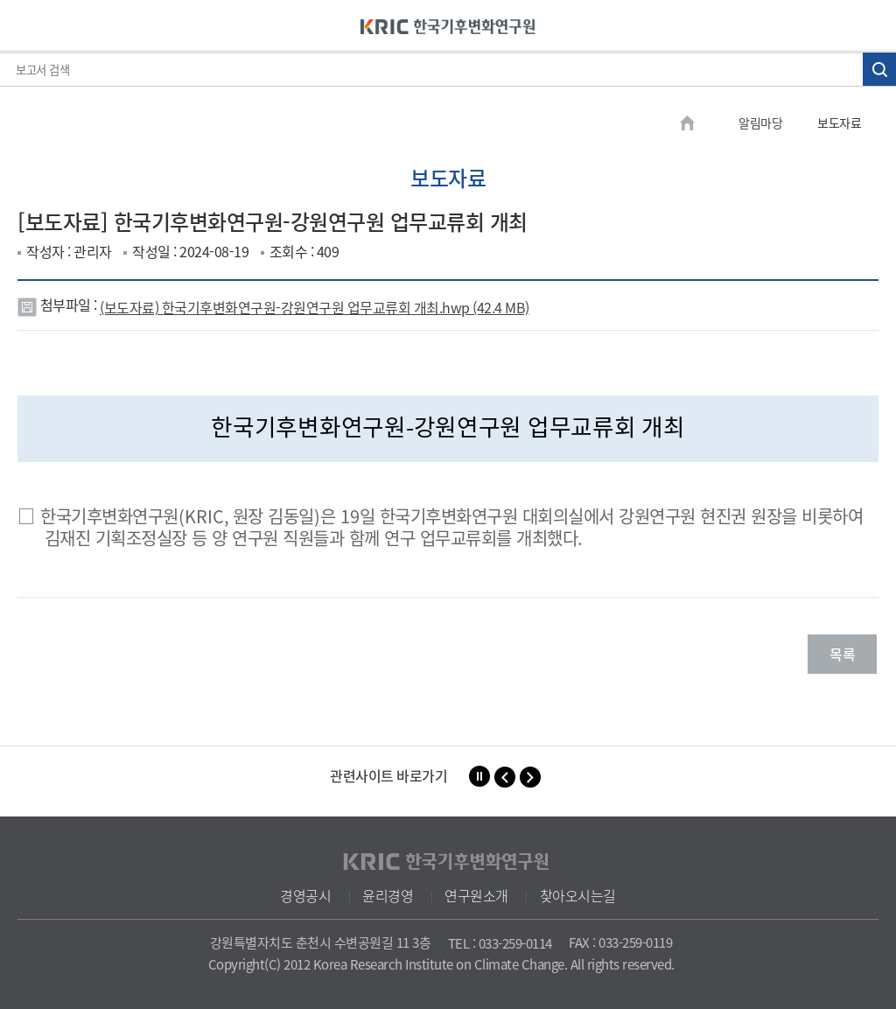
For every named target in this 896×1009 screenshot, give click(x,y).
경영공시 (305, 895)
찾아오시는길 (578, 895)
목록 (842, 653)
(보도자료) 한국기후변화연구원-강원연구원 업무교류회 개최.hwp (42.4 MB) (314, 307)
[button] (504, 777)
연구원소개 (476, 895)
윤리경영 (387, 895)
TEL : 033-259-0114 (500, 943)
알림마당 (760, 122)
